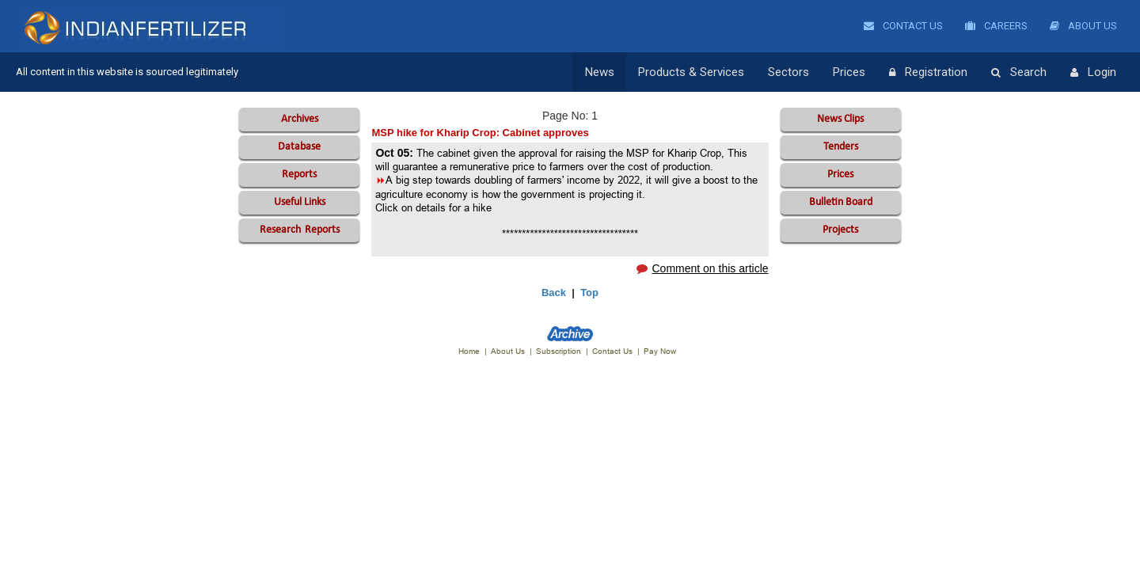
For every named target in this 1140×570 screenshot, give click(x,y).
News (599, 72)
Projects (840, 230)
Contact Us (903, 26)
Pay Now (660, 351)
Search (1019, 73)
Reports (299, 174)
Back (554, 292)
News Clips (840, 119)
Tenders (840, 147)
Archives (299, 119)
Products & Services (691, 72)
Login (1093, 73)
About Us (1083, 26)
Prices (849, 72)
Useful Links (299, 202)
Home (469, 351)
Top (589, 292)
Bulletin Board (840, 202)
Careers (996, 26)
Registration (928, 73)
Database (299, 147)
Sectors (788, 72)
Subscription (558, 351)
